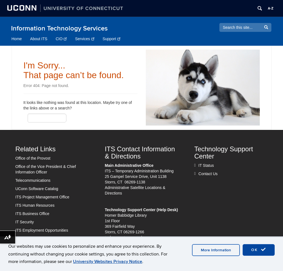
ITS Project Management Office (42, 197)
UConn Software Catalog (36, 188)
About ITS (38, 39)
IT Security (24, 222)
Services (84, 39)
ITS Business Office (32, 213)
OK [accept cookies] (258, 249)
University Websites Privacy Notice (107, 261)
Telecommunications (33, 180)
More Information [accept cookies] (216, 250)
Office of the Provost (33, 158)
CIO (61, 39)
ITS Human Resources (35, 205)
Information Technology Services (59, 28)
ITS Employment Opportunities (41, 230)
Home (17, 39)
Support (112, 39)
